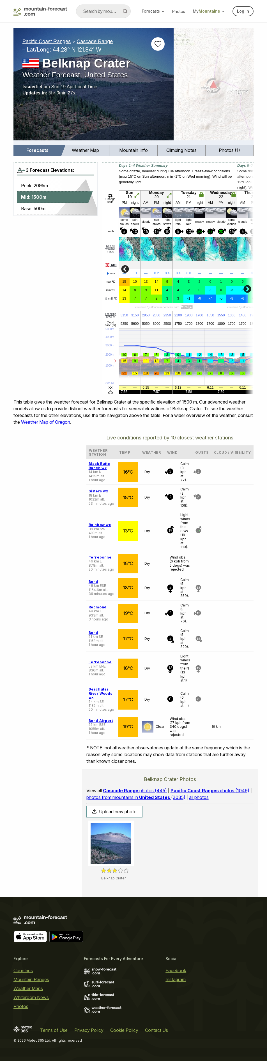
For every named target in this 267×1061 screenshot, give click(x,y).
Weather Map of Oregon (45, 422)
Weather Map (85, 150)
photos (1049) (210, 790)
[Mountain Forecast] (40, 11)
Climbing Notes (181, 150)
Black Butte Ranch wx (99, 466)
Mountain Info (133, 150)
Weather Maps (28, 988)
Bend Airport (101, 721)
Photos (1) (229, 150)
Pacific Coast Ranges (46, 41)
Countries (23, 970)
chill (111, 298)
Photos (178, 11)
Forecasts (153, 11)
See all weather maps (110, 248)
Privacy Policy (88, 1030)
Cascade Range (95, 41)
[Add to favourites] (158, 44)
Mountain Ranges (31, 979)
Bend (93, 582)
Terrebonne (100, 557)
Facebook (175, 970)
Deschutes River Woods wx (100, 693)
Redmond (98, 607)
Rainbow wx (100, 525)
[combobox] (103, 11)
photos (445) (135, 790)
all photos (199, 797)
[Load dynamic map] (214, 86)
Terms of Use (54, 1030)
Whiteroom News (31, 997)
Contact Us (156, 1030)
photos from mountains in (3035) (135, 797)
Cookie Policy (124, 1030)
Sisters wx (98, 491)
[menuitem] (37, 150)
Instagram (175, 979)
